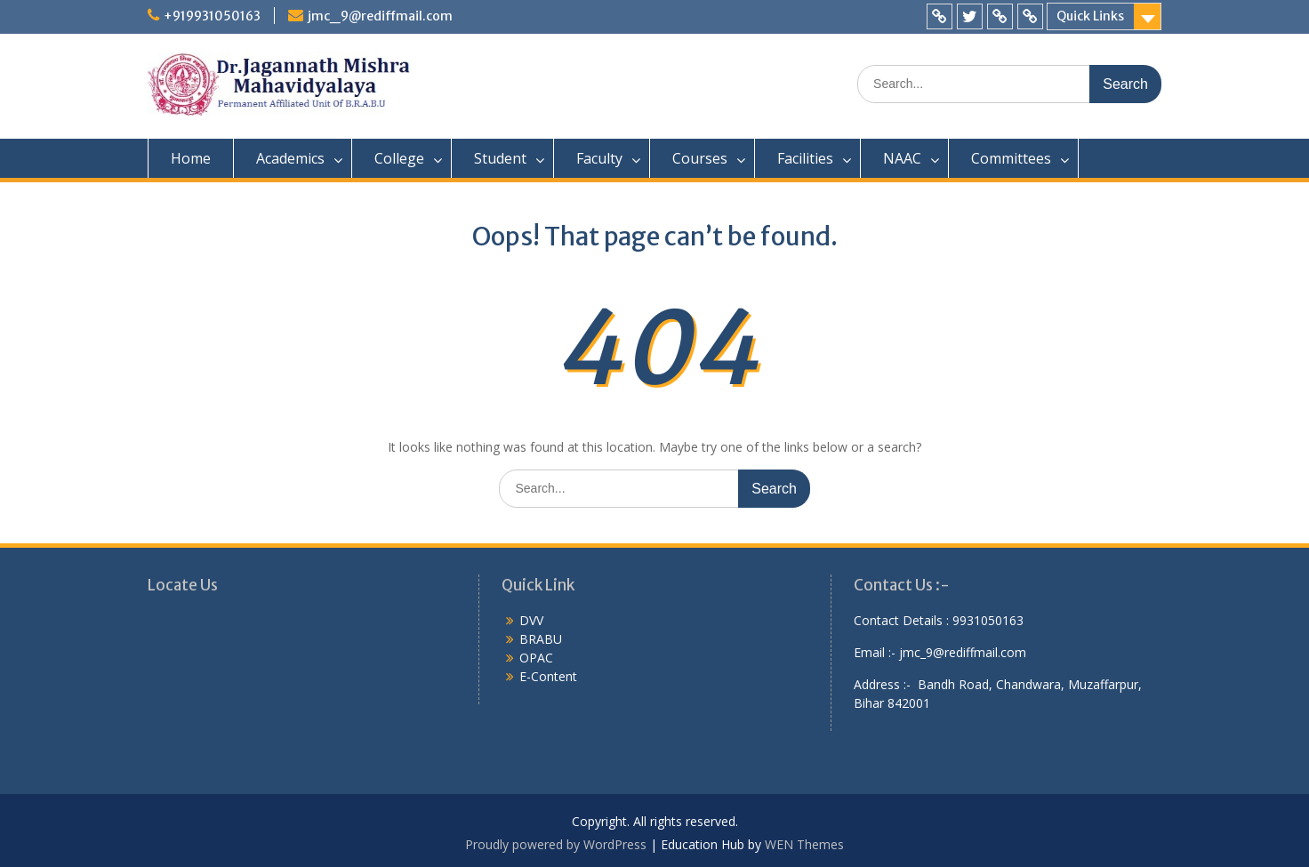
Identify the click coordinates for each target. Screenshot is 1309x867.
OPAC (536, 657)
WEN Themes (804, 844)
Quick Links (1090, 16)
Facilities (805, 158)
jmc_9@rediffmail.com (380, 16)
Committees (1011, 158)
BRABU (540, 638)
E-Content (548, 676)
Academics (290, 158)
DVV (531, 620)
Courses (699, 158)
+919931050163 (212, 16)
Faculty (599, 158)
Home (191, 158)
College (399, 158)
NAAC (902, 158)
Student (500, 158)
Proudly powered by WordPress (555, 844)
